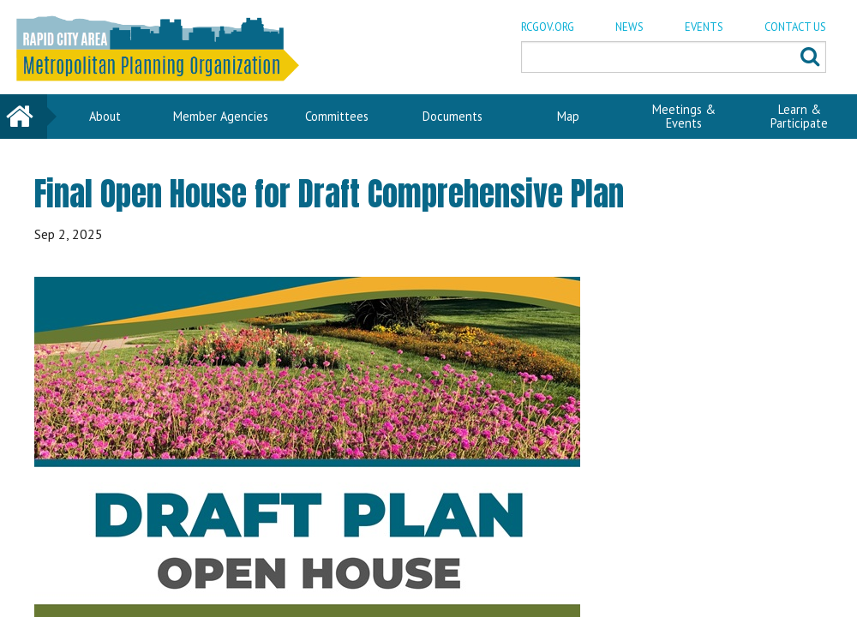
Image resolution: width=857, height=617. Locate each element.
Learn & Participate (799, 116)
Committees (337, 116)
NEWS (629, 27)
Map (568, 116)
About (105, 116)
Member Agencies (220, 116)
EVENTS (704, 27)
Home (24, 116)
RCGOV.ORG (547, 27)
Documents (452, 116)
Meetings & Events (684, 116)
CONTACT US (795, 27)
